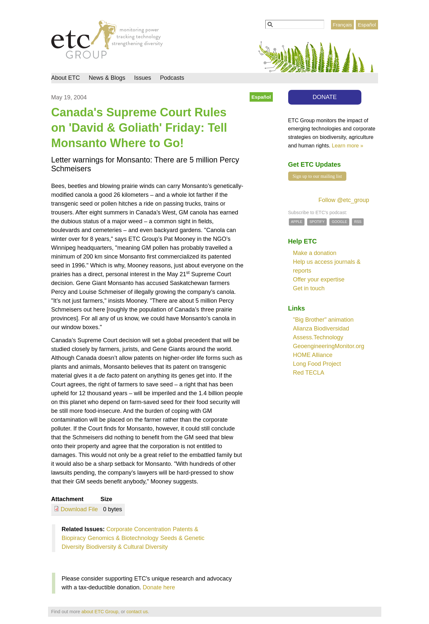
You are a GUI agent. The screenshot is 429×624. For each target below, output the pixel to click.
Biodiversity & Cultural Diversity (127, 547)
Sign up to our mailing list (317, 176)
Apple (297, 222)
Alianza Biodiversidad (321, 328)
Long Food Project (317, 364)
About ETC (65, 78)
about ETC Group (99, 611)
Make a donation (315, 253)
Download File (79, 509)
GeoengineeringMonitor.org (328, 346)
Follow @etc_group (344, 200)
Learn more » (347, 145)
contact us (137, 611)
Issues (142, 78)
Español (367, 24)
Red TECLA (308, 372)
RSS (357, 222)
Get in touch (309, 288)
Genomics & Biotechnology (123, 538)
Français (342, 24)
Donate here (159, 587)
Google (339, 222)
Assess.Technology (318, 337)
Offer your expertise (319, 279)
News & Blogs (107, 78)
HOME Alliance (313, 355)
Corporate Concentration (139, 529)
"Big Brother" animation (323, 319)
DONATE (325, 97)
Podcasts (172, 78)
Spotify (316, 222)
